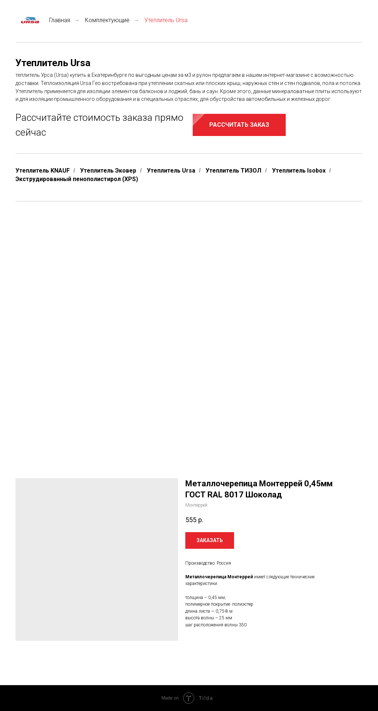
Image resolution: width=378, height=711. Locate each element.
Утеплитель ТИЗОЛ (233, 170)
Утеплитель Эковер (108, 170)
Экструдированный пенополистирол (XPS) (77, 179)
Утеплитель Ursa (171, 170)
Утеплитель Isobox (299, 170)
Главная (43, 20)
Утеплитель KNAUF (43, 170)
